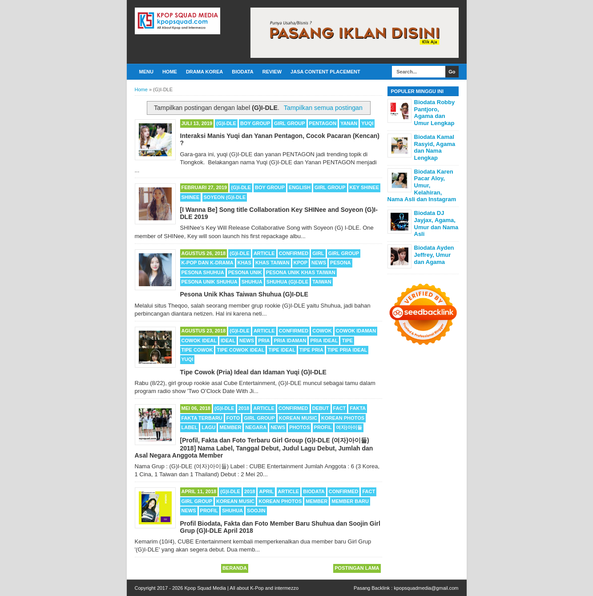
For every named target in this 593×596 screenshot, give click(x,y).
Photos (299, 427)
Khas (244, 262)
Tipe (347, 340)
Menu (146, 71)
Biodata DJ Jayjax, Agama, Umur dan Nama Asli (436, 223)
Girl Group (289, 123)
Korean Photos (342, 418)
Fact (339, 408)
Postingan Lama (357, 568)
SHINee (191, 197)
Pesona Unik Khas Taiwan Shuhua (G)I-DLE (244, 294)
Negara (255, 427)
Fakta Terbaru (202, 418)
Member (230, 427)
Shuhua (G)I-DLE (287, 281)
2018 (243, 408)
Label (190, 427)
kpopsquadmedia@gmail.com (426, 588)
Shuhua (252, 281)
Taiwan (321, 281)
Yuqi (367, 123)
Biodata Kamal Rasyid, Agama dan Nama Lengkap (435, 147)
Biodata (242, 71)
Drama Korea (204, 71)
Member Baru (350, 501)
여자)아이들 (349, 427)
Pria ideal (324, 340)
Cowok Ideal (199, 340)
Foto (233, 418)
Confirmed (294, 253)
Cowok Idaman (356, 330)
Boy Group (255, 123)
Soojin (256, 510)
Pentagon (323, 123)
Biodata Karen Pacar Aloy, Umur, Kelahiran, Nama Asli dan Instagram (421, 185)
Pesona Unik (245, 272)
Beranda (234, 568)
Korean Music (298, 418)
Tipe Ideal (281, 350)
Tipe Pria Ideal (347, 350)
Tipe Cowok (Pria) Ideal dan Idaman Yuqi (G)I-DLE (253, 372)
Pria (264, 340)
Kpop (300, 262)
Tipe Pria (311, 350)
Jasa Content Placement (325, 71)
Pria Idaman (290, 340)
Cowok (321, 330)
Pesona (340, 262)
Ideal (228, 340)
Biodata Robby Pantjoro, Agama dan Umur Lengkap (434, 112)
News (318, 262)
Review (272, 71)
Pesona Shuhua (203, 272)
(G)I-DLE (226, 123)
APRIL (266, 491)
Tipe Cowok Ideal (240, 350)
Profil (323, 427)
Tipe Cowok (197, 350)
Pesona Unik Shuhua (210, 281)
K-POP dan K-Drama (208, 262)
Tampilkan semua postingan (323, 107)
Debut (320, 408)
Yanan (348, 123)
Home (169, 71)
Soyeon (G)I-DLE (225, 197)
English (300, 187)
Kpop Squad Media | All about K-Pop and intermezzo (241, 588)
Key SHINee (364, 187)
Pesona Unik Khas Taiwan (300, 272)
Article (264, 253)
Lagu (208, 427)
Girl (318, 253)
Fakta (358, 408)
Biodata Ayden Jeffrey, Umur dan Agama (434, 254)
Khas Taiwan (272, 262)
